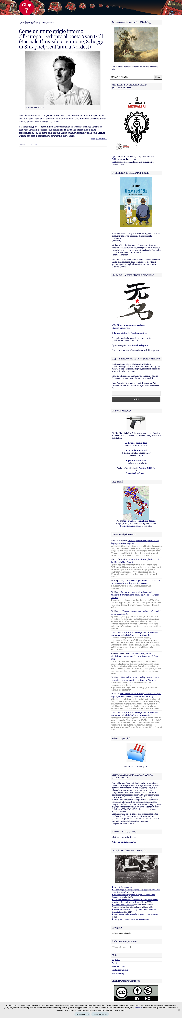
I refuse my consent (100, 1014)
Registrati (116, 960)
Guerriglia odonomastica (130, 526)
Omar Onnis (116, 632)
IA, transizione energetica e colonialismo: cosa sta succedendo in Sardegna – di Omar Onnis (135, 656)
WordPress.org (118, 973)
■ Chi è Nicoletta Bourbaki (122, 887)
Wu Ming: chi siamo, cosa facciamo (129, 325)
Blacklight (138, 1008)
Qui (113, 159)
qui (141, 455)
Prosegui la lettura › (99, 139)
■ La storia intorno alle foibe (123, 905)
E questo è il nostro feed (136, 460)
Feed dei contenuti (119, 966)
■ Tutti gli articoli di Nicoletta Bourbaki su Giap (130, 919)
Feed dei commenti (120, 970)
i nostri (137, 345)
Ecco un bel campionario (124, 842)
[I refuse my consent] (179, 1010)
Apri (114, 156)
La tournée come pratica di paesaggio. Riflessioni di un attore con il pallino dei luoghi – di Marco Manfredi (135, 595)
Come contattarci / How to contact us (129, 333)
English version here (120, 328)
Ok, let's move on (82, 1014)
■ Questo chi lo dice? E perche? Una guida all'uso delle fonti (135, 914)
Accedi (114, 963)
